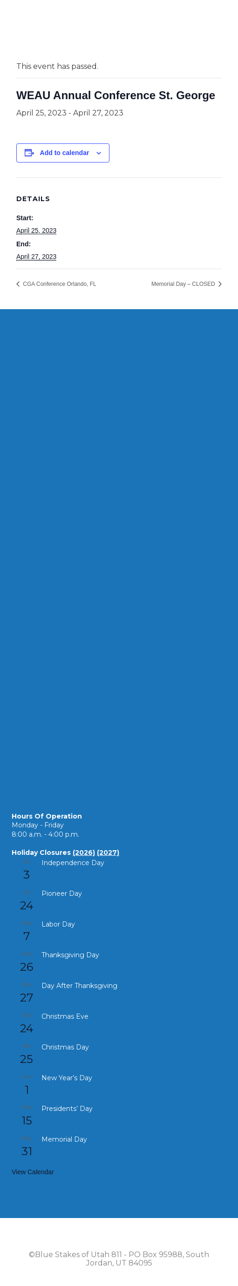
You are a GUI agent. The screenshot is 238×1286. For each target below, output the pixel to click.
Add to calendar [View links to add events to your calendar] (64, 152)
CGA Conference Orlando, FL (58, 284)
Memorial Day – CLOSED (184, 284)
